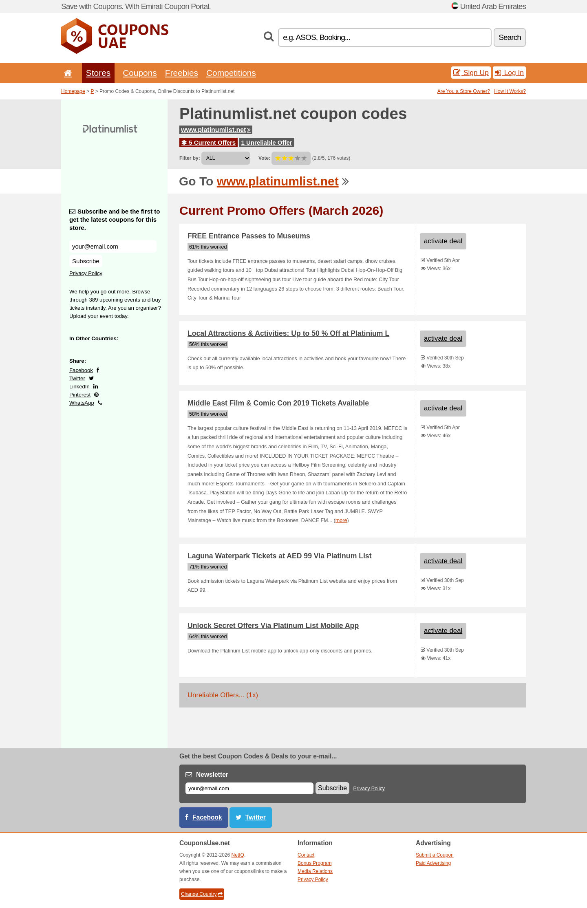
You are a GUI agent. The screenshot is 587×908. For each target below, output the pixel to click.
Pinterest (79, 395)
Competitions (231, 72)
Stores (98, 72)
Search (510, 37)
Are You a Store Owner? (463, 91)
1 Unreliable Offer (266, 142)
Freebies (181, 72)
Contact (306, 855)
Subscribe (85, 261)
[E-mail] (249, 788)
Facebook (81, 370)
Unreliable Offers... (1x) (223, 695)
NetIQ (238, 855)
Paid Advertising (433, 863)
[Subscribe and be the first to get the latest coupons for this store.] (113, 246)
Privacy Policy (85, 273)
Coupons (140, 72)
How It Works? (510, 91)
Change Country (202, 894)
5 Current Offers (208, 142)
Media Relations (315, 871)
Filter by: (189, 158)
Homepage (73, 91)
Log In (509, 72)
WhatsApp (81, 403)
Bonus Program (314, 863)
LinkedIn (79, 386)
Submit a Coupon (435, 855)
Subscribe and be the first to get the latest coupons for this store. (114, 219)
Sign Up (471, 72)
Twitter (77, 378)
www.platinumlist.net (216, 129)
